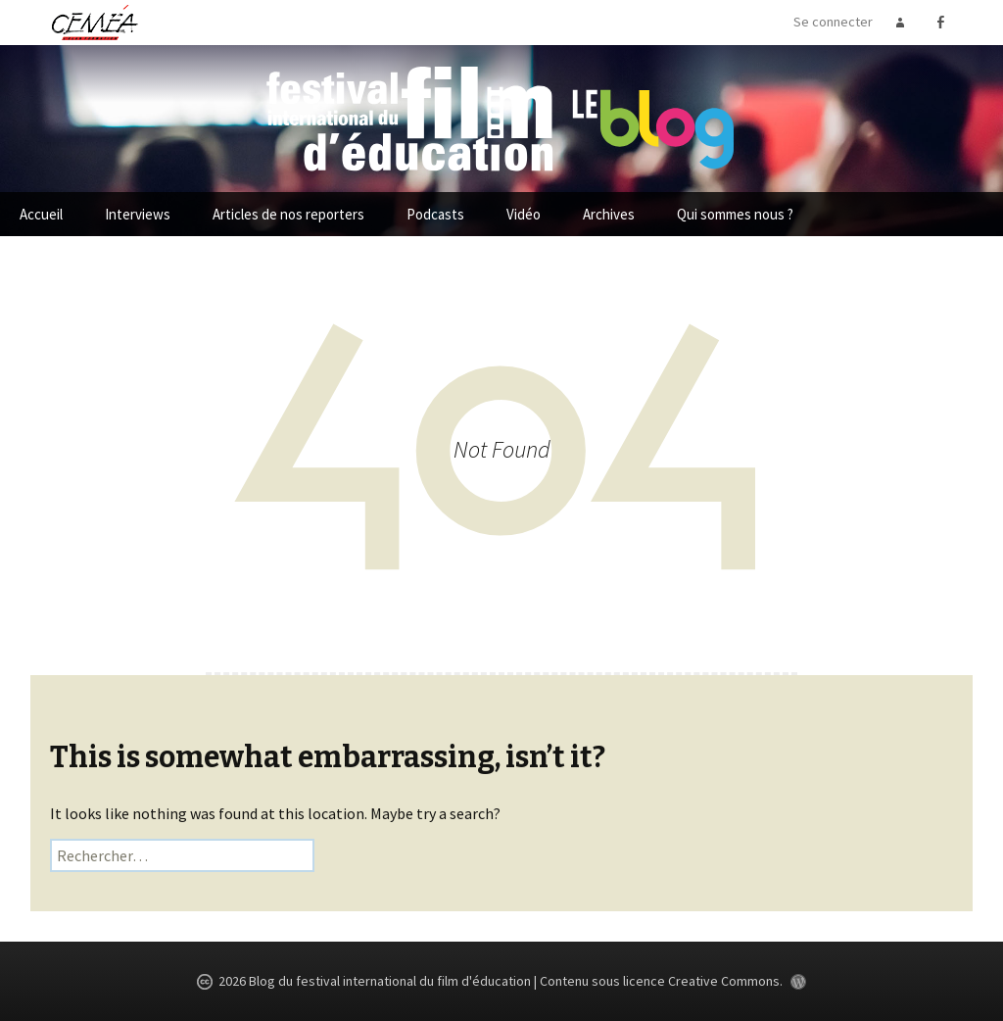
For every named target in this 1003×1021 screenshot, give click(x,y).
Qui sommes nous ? (735, 214)
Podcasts (435, 214)
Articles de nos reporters (288, 214)
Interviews (137, 214)
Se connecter (833, 21)
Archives (609, 214)
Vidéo (523, 214)
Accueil (41, 214)
